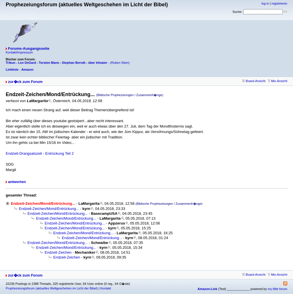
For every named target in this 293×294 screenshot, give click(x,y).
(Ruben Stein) (120, 62)
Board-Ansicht (254, 81)
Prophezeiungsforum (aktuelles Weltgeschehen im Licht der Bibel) (52, 288)
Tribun (10, 62)
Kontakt (105, 288)
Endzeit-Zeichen (58, 252)
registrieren (279, 3)
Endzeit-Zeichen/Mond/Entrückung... (49, 208)
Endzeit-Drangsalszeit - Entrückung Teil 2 (40, 153)
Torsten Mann (49, 62)
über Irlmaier (97, 62)
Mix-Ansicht (277, 81)
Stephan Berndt (74, 62)
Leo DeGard (27, 62)
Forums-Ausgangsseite (28, 48)
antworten (17, 182)
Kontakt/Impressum (19, 52)
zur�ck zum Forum (25, 82)
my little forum (277, 289)
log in (265, 3)
